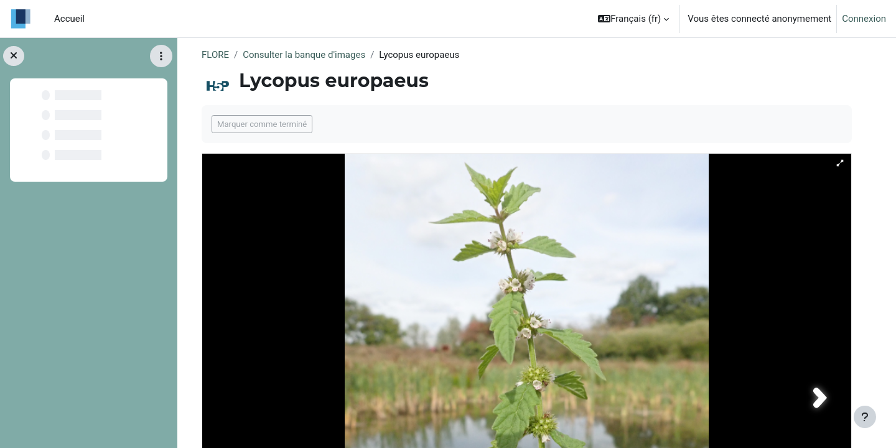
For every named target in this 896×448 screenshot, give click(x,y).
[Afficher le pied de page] (865, 417)
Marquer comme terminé (262, 124)
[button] (633, 18)
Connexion (864, 18)
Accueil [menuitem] (69, 18)
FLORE (215, 54)
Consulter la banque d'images (304, 54)
